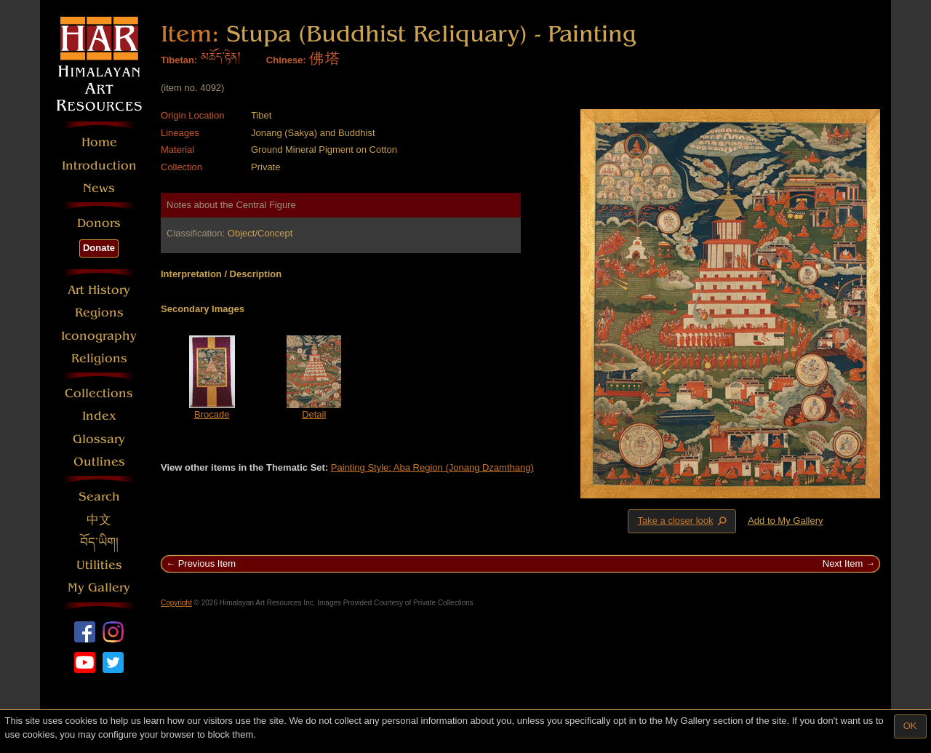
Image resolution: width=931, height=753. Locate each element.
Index (99, 416)
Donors (99, 223)
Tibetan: (179, 60)
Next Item (843, 563)
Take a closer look (683, 521)
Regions (99, 312)
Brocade (211, 414)
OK (910, 725)
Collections (99, 393)
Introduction (99, 165)
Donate (99, 247)
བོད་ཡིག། (99, 542)
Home (99, 142)
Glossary (99, 439)
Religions (99, 358)
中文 (99, 520)
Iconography (99, 336)
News (99, 188)
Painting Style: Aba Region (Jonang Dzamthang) (432, 467)
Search (99, 496)
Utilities (99, 565)
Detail (314, 414)
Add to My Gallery (785, 520)
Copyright (176, 603)
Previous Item (207, 563)
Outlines (99, 462)
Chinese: (286, 60)
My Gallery (99, 587)
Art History (99, 290)
